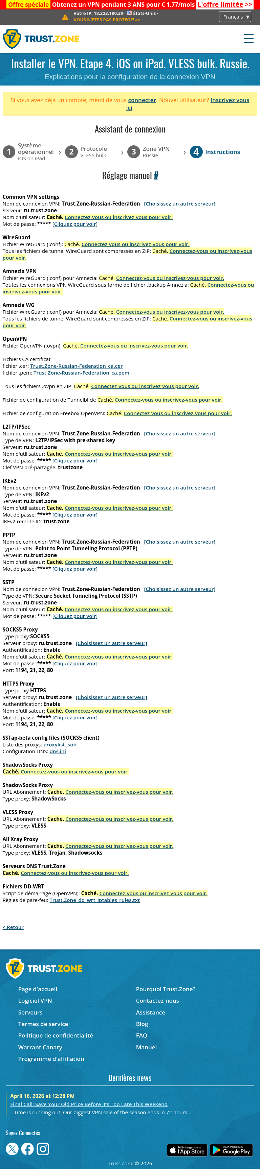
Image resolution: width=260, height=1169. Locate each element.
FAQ (142, 1035)
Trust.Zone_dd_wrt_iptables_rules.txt (95, 900)
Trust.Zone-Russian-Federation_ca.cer (76, 365)
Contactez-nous (157, 1000)
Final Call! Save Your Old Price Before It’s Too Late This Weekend (89, 1104)
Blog (142, 1024)
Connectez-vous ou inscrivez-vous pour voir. (119, 217)
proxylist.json (60, 744)
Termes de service (43, 1024)
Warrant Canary (40, 1047)
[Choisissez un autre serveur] (179, 203)
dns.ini (57, 751)
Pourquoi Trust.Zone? (166, 989)
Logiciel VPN (35, 1000)
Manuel (146, 1047)
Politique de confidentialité (55, 1035)
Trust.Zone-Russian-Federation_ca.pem (81, 372)
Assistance (150, 1012)
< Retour (13, 927)
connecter (142, 100)
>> (225, 4)
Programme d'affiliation (51, 1059)
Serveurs (30, 1012)
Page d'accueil (37, 989)
